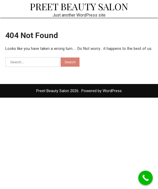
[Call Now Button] (145, 178)
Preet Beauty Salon (79, 6)
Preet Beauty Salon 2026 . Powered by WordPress (79, 90)
